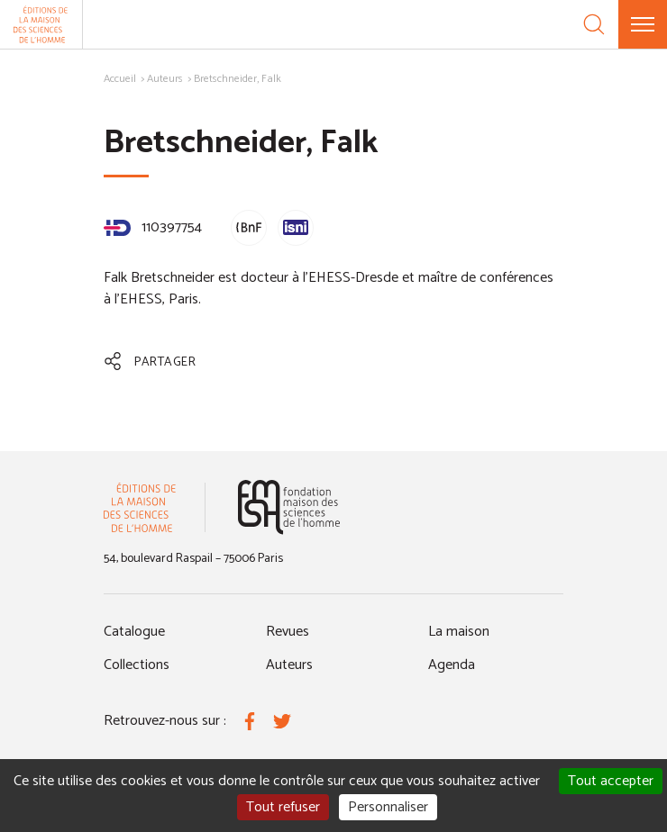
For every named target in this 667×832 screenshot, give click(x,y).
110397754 (153, 227)
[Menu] (642, 24)
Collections (136, 665)
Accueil (120, 78)
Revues (287, 631)
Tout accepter (610, 781)
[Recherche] (594, 24)
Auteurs (165, 78)
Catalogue (134, 631)
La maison (458, 631)
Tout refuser (283, 807)
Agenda (451, 665)
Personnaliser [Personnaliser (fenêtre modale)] (388, 807)
